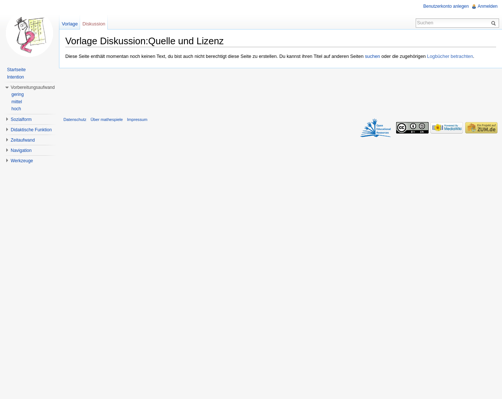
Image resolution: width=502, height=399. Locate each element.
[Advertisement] (280, 90)
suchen (372, 56)
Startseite (16, 69)
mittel (16, 101)
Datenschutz (74, 119)
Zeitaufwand (23, 140)
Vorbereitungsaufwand (33, 87)
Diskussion (94, 24)
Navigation (21, 150)
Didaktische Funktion (31, 129)
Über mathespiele (106, 119)
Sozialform (21, 119)
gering (17, 94)
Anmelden (488, 6)
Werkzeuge (22, 160)
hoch (16, 108)
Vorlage (69, 24)
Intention (15, 77)
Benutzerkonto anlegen (446, 6)
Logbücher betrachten (450, 56)
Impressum (137, 119)
